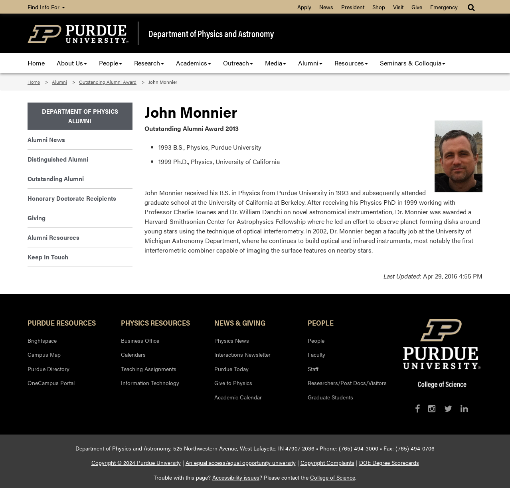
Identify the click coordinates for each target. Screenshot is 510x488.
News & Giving (239, 322)
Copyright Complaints (327, 462)
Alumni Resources (53, 237)
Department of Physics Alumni (80, 116)
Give (416, 7)
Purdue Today (231, 369)
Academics (193, 62)
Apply (304, 7)
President (352, 7)
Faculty (316, 354)
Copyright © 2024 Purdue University (136, 462)
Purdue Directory (48, 369)
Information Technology (150, 383)
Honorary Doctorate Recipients (72, 198)
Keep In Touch (48, 256)
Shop (378, 7)
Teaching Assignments (148, 369)
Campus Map (44, 354)
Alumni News (46, 139)
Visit (398, 7)
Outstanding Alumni (56, 178)
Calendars (133, 354)
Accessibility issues (235, 477)
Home (36, 62)
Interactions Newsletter (242, 354)
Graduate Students (330, 397)
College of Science (332, 477)
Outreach (238, 62)
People (110, 62)
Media (275, 62)
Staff (313, 369)
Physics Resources (155, 322)
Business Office (140, 340)
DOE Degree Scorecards (389, 462)
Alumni (310, 62)
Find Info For (46, 7)
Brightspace (42, 340)
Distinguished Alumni (58, 159)
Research (149, 62)
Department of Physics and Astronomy (211, 33)
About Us (72, 62)
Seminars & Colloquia (412, 62)
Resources (351, 62)
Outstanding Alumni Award (107, 81)
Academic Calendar (238, 397)
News (326, 7)
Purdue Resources (62, 322)
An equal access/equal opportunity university (241, 462)
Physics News (231, 340)
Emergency (444, 7)
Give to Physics (233, 383)
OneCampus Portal (51, 383)
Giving (36, 217)
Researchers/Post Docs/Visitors (347, 383)
